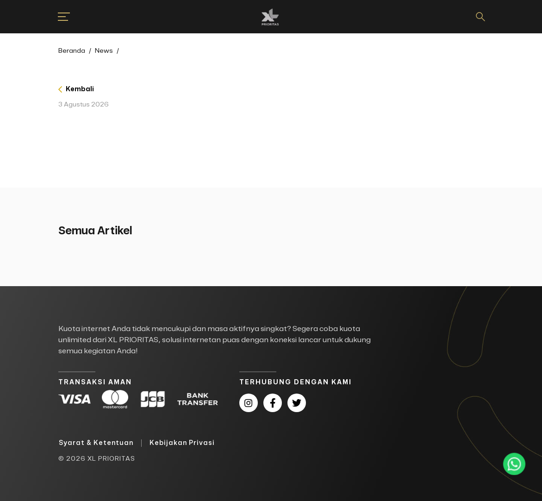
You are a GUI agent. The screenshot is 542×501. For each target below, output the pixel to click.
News (104, 51)
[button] (58, 16)
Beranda (71, 51)
